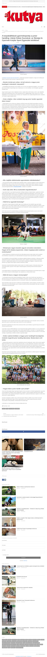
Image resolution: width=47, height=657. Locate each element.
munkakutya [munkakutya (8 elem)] (22, 644)
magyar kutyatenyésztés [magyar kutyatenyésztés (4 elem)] (6, 644)
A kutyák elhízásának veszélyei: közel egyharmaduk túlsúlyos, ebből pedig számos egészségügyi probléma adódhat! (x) (12, 452)
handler (3, 408)
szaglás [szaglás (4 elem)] (38, 644)
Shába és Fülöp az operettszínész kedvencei (26, 486)
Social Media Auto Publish (19, 656)
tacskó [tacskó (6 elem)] (41, 644)
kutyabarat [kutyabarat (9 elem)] (4, 641)
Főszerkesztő (23, 488)
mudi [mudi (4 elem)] (18, 644)
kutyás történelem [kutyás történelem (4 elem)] (19, 642)
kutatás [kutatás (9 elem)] (38, 639)
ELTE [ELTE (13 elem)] (6, 639)
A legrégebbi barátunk (28, 451)
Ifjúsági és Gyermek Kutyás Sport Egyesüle (10, 77)
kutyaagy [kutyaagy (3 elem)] (42, 639)
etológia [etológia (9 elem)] (9, 639)
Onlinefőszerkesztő (24, 567)
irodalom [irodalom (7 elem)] (30, 639)
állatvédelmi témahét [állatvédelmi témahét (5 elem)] (19, 647)
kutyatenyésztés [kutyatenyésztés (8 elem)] (35, 641)
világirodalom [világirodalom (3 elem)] (4, 647)
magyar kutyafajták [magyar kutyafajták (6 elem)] (36, 642)
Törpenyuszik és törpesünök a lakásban (25, 587)
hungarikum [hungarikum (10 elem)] (22, 639)
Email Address (4, 540)
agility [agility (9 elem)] (3, 639)
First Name (4, 545)
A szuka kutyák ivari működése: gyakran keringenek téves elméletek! (30, 566)
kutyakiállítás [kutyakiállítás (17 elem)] (19, 641)
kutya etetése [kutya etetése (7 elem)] (14, 641)
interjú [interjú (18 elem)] (26, 639)
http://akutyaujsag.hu (10, 654)
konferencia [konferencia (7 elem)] (34, 639)
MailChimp (25, 560)
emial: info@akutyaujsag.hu (40, 654)
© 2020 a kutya (4, 654)
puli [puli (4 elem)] (35, 644)
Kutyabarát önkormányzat (22, 576)
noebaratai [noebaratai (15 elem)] (26, 644)
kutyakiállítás (17, 408)
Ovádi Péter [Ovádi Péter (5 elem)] (31, 644)
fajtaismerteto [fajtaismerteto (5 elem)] (14, 639)
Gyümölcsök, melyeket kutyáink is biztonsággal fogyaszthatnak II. (30, 497)
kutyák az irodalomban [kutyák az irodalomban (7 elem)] (6, 642)
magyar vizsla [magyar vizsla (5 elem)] (13, 644)
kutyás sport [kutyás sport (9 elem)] (13, 642)
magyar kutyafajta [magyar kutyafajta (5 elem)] (29, 642)
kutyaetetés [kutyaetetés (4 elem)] (9, 641)
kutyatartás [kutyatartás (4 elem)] (30, 641)
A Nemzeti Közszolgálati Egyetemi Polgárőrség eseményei (34, 6)
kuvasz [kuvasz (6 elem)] (24, 642)
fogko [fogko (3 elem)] (18, 639)
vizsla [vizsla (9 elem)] (9, 647)
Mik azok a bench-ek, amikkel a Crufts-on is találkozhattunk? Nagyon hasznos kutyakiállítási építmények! (11, 469)
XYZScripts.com (29, 656)
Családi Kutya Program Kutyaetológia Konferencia (27, 528)
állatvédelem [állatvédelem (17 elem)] (13, 647)
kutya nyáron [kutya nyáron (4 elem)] (25, 641)
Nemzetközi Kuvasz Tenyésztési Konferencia (26, 600)
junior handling (11, 408)
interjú (7, 408)
